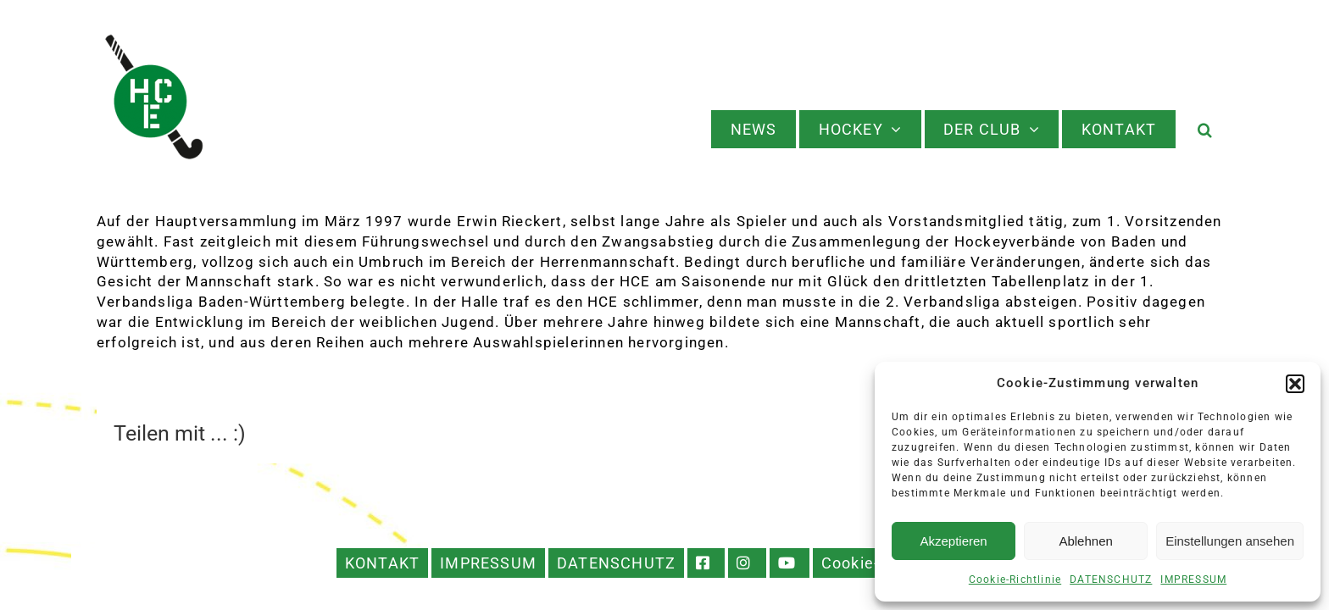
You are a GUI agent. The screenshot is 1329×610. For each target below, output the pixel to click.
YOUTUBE (789, 563)
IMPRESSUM (1193, 579)
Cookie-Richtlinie (1015, 579)
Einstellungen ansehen (1229, 541)
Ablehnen (1085, 541)
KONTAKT (382, 563)
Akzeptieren (953, 541)
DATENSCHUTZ (1111, 579)
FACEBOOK (706, 563)
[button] (1295, 383)
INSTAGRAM (747, 563)
